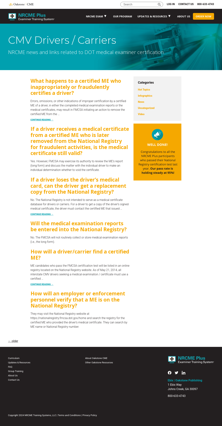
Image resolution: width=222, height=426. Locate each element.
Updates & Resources (152, 16)
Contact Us (186, 4)
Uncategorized (146, 108)
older (13, 341)
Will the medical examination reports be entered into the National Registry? (79, 226)
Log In (171, 4)
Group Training (15, 371)
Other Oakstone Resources (99, 362)
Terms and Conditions (69, 415)
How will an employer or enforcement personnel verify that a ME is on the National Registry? (78, 299)
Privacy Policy (89, 415)
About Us (183, 16)
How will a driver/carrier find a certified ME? (80, 254)
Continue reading (42, 120)
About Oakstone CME (96, 358)
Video (141, 114)
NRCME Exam (94, 16)
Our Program (122, 16)
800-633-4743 (205, 4)
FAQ (10, 366)
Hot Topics (144, 89)
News (141, 101)
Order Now (203, 16)
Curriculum (14, 358)
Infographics (145, 95)
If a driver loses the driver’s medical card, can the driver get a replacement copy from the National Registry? (78, 185)
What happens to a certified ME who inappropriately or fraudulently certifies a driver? (76, 86)
